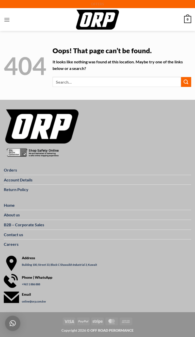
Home (9, 205)
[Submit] (186, 82)
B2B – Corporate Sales (24, 224)
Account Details (18, 179)
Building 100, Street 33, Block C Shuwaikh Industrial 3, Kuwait (59, 264)
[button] (7, 19)
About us (12, 214)
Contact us (13, 234)
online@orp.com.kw (34, 301)
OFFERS (97, 4)
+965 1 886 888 (31, 284)
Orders (10, 169)
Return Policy (16, 189)
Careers (11, 244)
